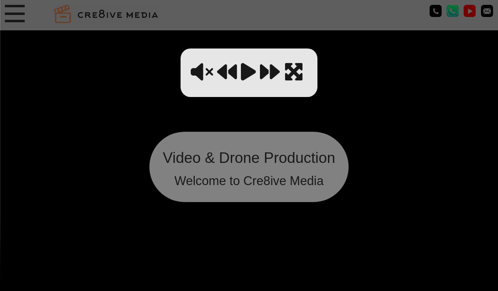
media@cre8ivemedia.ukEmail (487, 11)
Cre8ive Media (470, 11)
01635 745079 (436, 11)
